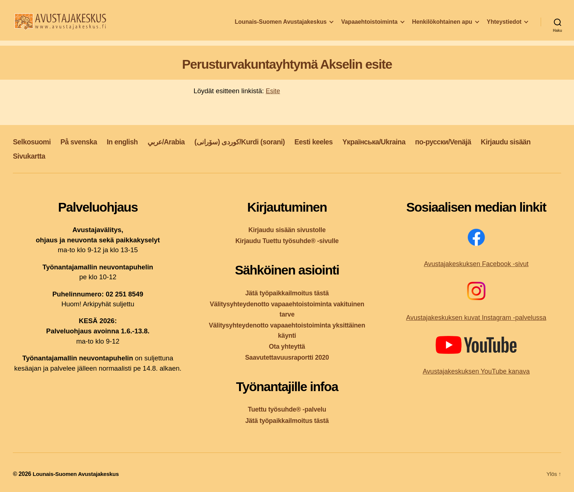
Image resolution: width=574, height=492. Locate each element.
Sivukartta (94, 156)
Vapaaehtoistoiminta (369, 27)
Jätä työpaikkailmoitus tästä (287, 292)
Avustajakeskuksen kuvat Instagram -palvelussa (476, 317)
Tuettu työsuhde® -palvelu (287, 409)
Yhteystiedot (504, 27)
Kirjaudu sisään (40, 156)
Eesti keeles (338, 141)
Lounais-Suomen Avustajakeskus (281, 27)
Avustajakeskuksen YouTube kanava (476, 371)
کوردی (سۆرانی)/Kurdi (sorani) (258, 141)
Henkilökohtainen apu (442, 27)
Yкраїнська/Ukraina (403, 141)
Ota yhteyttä (287, 346)
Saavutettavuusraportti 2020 (287, 357)
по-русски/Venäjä (477, 141)
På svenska (84, 141)
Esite (273, 91)
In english (130, 141)
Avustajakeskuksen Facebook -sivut (476, 264)
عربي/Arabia (178, 141)
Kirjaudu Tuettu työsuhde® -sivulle (287, 241)
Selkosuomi (33, 141)
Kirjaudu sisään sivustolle (287, 230)
